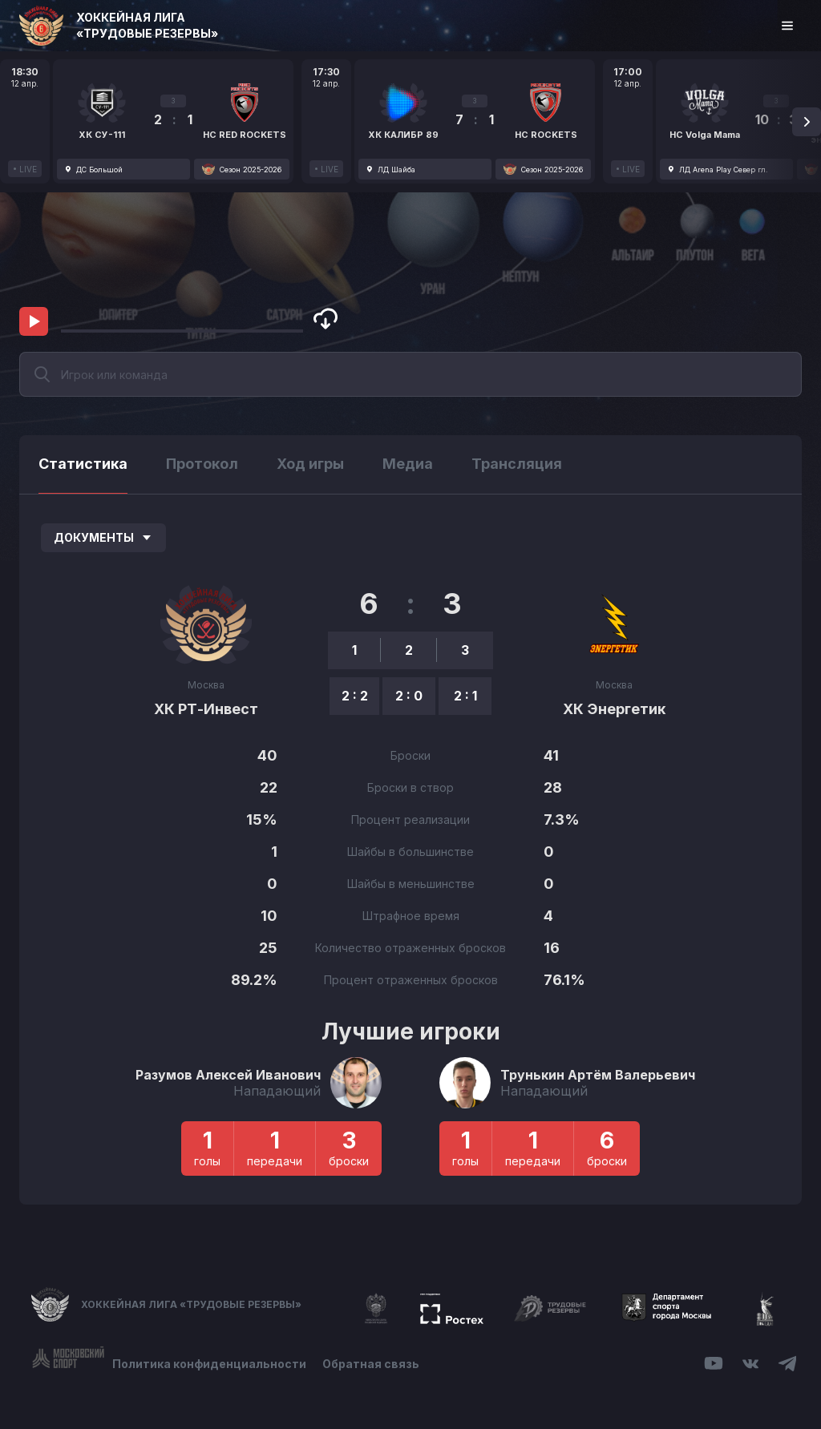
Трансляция (516, 463)
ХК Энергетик (614, 708)
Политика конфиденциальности (209, 1363)
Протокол (202, 463)
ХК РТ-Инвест (206, 708)
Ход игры (310, 463)
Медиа (407, 463)
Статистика (82, 463)
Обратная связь (370, 1363)
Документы (103, 537)
